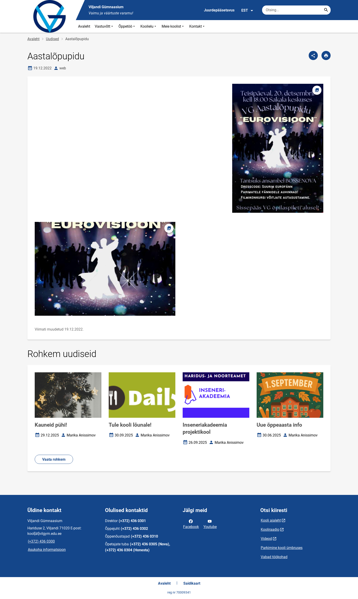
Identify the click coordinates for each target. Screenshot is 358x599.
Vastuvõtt (104, 26)
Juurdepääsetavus (219, 10)
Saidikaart (191, 583)
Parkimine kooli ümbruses (282, 548)
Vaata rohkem (54, 459)
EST (247, 10)
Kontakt (197, 26)
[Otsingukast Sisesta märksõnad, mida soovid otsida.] (296, 10)
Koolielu (148, 26)
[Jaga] (313, 55)
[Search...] (326, 10)
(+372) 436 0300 (41, 541)
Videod (266, 538)
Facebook (191, 523)
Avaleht (84, 26)
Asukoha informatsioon (47, 549)
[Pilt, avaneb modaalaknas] (105, 269)
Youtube (210, 523)
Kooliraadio (270, 529)
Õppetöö (127, 26)
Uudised (52, 39)
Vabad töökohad (274, 557)
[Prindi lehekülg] (326, 55)
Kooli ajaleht (271, 520)
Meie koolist (173, 26)
